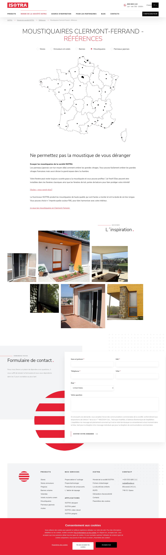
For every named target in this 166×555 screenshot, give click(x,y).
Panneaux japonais (121, 49)
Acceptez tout (106, 545)
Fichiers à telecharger (100, 484)
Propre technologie (72, 484)
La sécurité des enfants (101, 487)
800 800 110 (129, 4)
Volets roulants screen (49, 498)
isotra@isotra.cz (128, 484)
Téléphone (75, 372)
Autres (43, 509)
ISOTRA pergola (71, 514)
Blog (103, 14)
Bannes (82, 49)
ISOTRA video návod (72, 511)
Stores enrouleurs (47, 484)
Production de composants (75, 487)
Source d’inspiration (61, 14)
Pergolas (44, 487)
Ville (118, 372)
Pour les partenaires (86, 14)
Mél (118, 359)
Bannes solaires (47, 491)
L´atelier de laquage (72, 491)
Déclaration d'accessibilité (102, 495)
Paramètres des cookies (101, 502)
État (73, 384)
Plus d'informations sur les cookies (85, 532)
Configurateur (150, 14)
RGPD (95, 491)
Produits (11, 14)
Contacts (114, 14)
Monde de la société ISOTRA (34, 14)
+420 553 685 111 (129, 480)
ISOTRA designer (71, 503)
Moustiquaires (99, 49)
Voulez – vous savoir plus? (41, 189)
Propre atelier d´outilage (74, 480)
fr (154, 5)
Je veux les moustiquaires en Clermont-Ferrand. (50, 208)
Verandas (44, 495)
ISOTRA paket (70, 507)
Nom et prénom (77, 359)
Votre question (76, 396)
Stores (42, 49)
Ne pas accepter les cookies (83, 546)
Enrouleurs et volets (62, 49)
